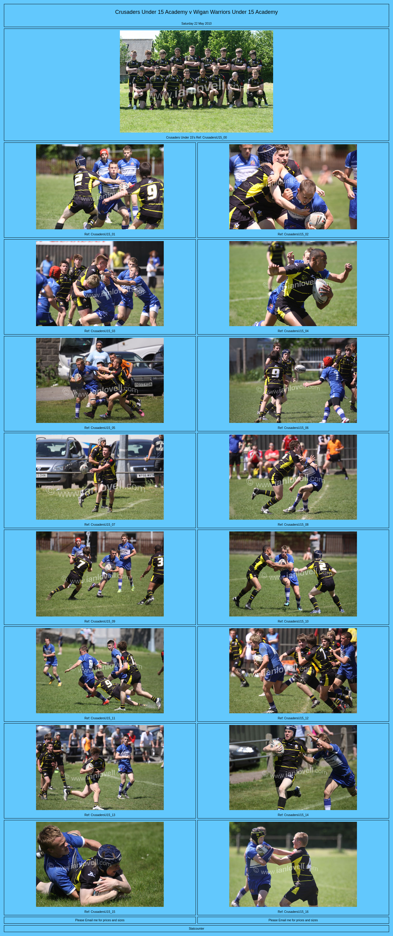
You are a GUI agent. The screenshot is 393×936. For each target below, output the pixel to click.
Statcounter (196, 928)
